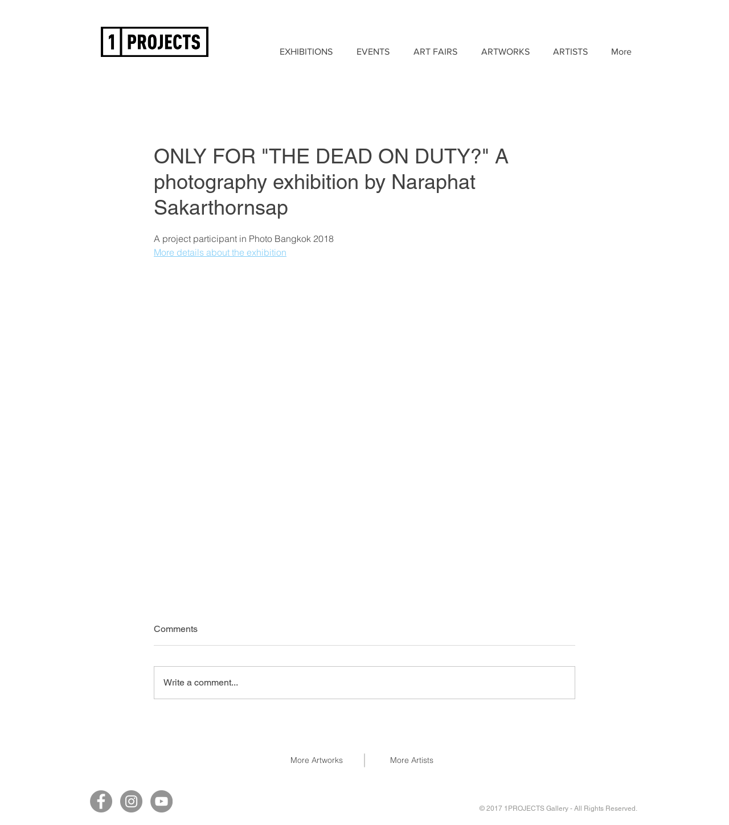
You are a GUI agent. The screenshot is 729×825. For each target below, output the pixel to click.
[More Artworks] (316, 760)
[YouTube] (161, 801)
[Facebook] (101, 801)
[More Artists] (411, 760)
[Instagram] (131, 801)
